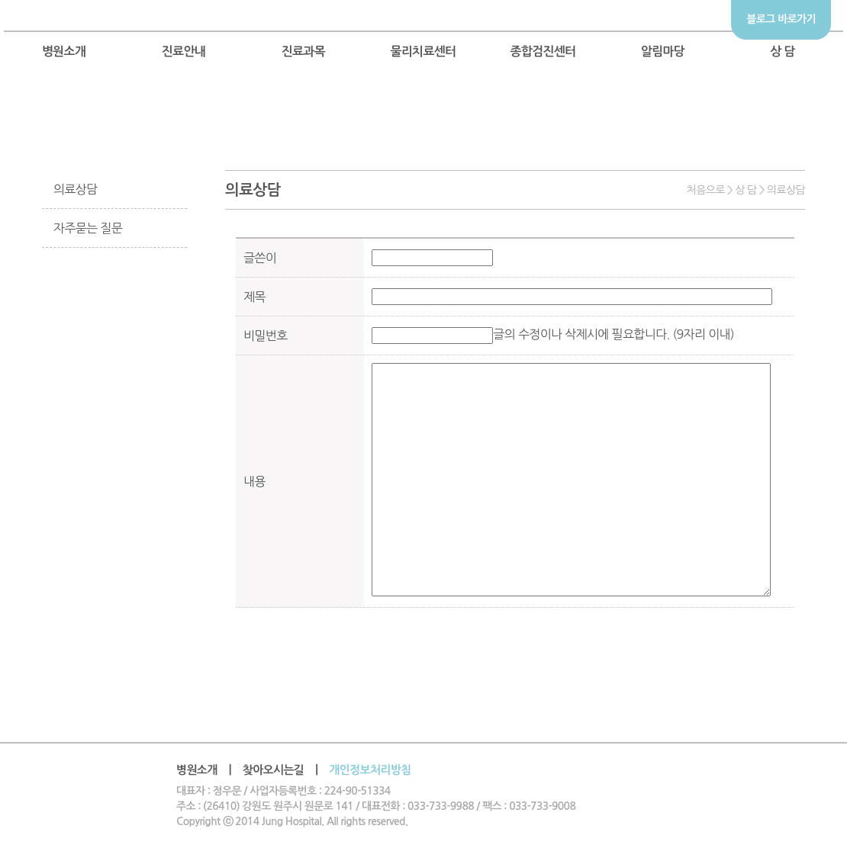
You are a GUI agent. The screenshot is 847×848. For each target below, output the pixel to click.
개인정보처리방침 (370, 770)
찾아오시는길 (273, 770)
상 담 (782, 51)
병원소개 (64, 51)
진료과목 (304, 51)
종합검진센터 (542, 51)
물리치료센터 (423, 51)
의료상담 (75, 189)
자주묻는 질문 (87, 228)
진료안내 (184, 51)
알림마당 (663, 51)
